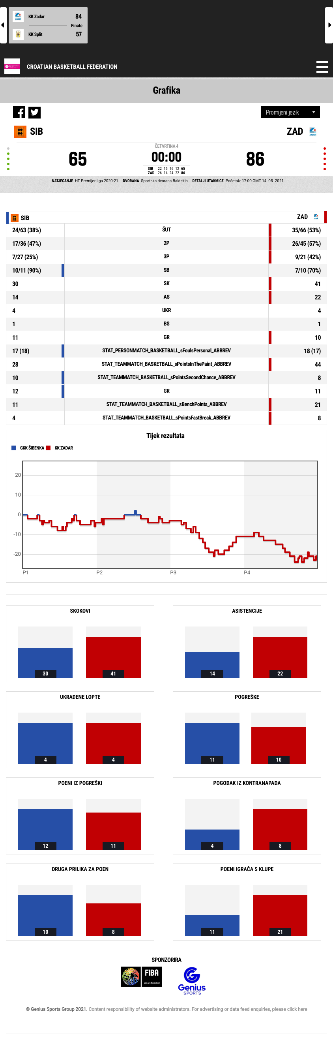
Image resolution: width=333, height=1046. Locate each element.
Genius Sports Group (191, 981)
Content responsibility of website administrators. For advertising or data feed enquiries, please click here (197, 1009)
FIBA (141, 981)
